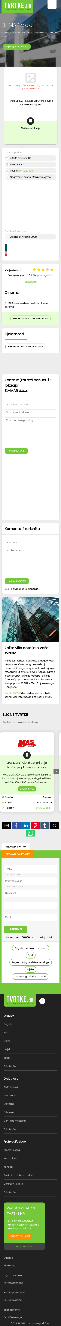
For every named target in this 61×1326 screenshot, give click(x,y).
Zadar (7, 1058)
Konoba (8, 1167)
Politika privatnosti (14, 1292)
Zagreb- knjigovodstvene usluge (30, 962)
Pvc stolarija (11, 1158)
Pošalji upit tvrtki (16, 450)
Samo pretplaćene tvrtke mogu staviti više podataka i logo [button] (30, 87)
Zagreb (8, 1024)
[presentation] (56, 771)
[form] (30, 913)
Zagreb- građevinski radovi (30, 976)
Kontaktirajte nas (13, 1282)
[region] (30, 57)
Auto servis (10, 1095)
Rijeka (30, 969)
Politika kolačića (13, 1300)
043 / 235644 (44, 808)
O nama (8, 1258)
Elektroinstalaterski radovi (18, 1175)
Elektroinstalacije (13, 1183)
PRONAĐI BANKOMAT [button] (18, 854)
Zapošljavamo (12, 1310)
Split (30, 955)
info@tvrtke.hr (24, 1246)
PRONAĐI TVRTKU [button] (16, 846)
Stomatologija (12, 1150)
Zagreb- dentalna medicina (30, 948)
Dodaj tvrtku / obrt (19, 1236)
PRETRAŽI (16, 929)
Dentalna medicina (15, 1121)
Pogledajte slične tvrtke (16, 46)
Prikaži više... (10, 1066)
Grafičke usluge (13, 1317)
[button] (52, 4)
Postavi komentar (17, 581)
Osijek (7, 1049)
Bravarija (9, 1104)
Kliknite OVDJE (13, 693)
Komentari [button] (31, 282)
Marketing (9, 1265)
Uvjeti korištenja (13, 1275)
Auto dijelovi (11, 1087)
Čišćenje (9, 1112)
